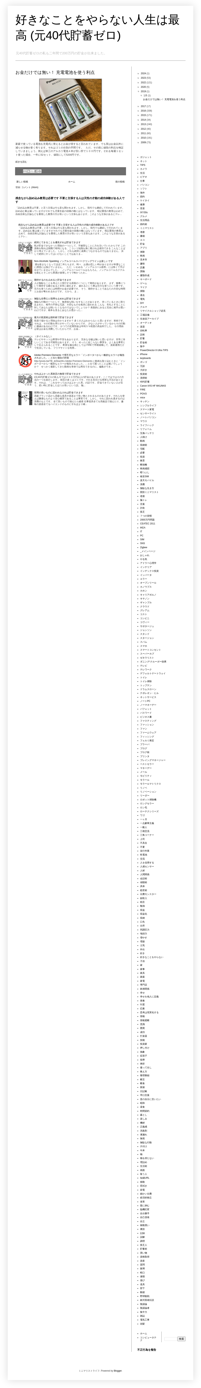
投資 (142, 456)
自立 (142, 1221)
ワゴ (142, 815)
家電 (142, 981)
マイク (143, 287)
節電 (142, 1190)
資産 (142, 1260)
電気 (142, 299)
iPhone (143, 354)
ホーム (71, 181)
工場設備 (144, 315)
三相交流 (144, 831)
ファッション (147, 724)
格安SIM (144, 476)
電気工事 (144, 1319)
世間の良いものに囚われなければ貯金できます (58, 392)
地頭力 (143, 933)
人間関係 (144, 874)
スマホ (143, 646)
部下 (142, 1288)
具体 (142, 886)
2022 (144, 82)
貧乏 (142, 511)
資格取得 (144, 1256)
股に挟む (144, 1205)
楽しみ (143, 1118)
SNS (142, 543)
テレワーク (146, 669)
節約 (142, 196)
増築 (142, 941)
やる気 (143, 559)
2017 (144, 106)
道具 (142, 1284)
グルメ (143, 216)
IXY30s (144, 212)
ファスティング (148, 720)
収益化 (143, 914)
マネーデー (146, 768)
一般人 (143, 827)
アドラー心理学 (148, 563)
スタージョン (147, 638)
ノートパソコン (148, 417)
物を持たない (147, 1158)
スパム (143, 642)
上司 (142, 839)
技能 (142, 1040)
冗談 (142, 366)
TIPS (142, 165)
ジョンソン (146, 630)
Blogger (118, 1370)
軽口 (142, 1272)
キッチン (144, 401)
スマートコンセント (150, 649)
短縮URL (144, 1178)
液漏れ (143, 1134)
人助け (143, 437)
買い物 (143, 1253)
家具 (142, 973)
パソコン (144, 184)
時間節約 (144, 1111)
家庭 (142, 977)
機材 (142, 1122)
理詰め (143, 1162)
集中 (142, 346)
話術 (142, 334)
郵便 (142, 1292)
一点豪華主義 (147, 823)
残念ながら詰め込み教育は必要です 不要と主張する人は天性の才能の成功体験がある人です (66, 224)
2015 (144, 115)
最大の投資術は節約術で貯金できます (54, 317)
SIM (142, 539)
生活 (142, 173)
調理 (142, 1241)
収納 (142, 918)
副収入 (143, 898)
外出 (142, 949)
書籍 (142, 236)
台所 (142, 925)
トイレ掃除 (146, 681)
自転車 (143, 330)
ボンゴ (143, 362)
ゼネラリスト (147, 657)
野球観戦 (144, 1296)
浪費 (142, 484)
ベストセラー (147, 764)
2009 (144, 142)
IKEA (142, 527)
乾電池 (143, 854)
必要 (142, 452)
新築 (142, 1087)
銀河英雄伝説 (147, 1300)
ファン (143, 728)
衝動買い (144, 1225)
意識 (142, 1024)
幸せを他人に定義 (149, 996)
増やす (143, 937)
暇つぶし (144, 472)
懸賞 (142, 1028)
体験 (142, 252)
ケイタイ (144, 200)
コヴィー (144, 622)
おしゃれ (144, 555)
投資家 (143, 1044)
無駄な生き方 (147, 488)
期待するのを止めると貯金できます (52, 280)
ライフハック (147, 425)
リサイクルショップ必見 (153, 310)
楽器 (142, 326)
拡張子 (143, 1055)
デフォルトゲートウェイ (153, 673)
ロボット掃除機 (148, 799)
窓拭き (143, 1185)
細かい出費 (146, 1193)
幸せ (142, 992)
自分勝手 (144, 1213)
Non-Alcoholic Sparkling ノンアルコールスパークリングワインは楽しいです (73, 261)
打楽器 (143, 1036)
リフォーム (146, 429)
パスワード (146, 712)
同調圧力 (144, 929)
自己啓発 (144, 1217)
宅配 (142, 448)
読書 (142, 267)
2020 (144, 87)
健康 (142, 204)
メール (143, 772)
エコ (142, 240)
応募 (142, 1008)
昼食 (142, 1107)
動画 (142, 441)
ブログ (143, 748)
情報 (142, 1016)
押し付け (144, 1047)
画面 (142, 1170)
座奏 (142, 1000)
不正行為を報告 (146, 1349)
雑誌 (142, 1316)
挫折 (142, 1063)
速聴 (142, 1276)
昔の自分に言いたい (150, 1099)
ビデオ (143, 177)
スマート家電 (147, 409)
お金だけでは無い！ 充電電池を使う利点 (55, 72)
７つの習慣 (146, 516)
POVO (143, 393)
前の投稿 (120, 181)
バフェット (146, 709)
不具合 (143, 843)
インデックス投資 (149, 571)
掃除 (142, 291)
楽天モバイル (147, 480)
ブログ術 (144, 752)
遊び (142, 1280)
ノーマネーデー (148, 705)
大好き (143, 370)
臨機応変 (144, 1209)
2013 (144, 124)
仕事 (142, 181)
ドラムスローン (148, 689)
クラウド (144, 606)
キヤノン (144, 598)
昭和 (142, 1103)
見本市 (143, 259)
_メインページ (147, 551)
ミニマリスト (147, 228)
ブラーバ (144, 744)
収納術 (143, 445)
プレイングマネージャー (153, 760)
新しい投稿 (22, 181)
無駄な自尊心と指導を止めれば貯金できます (57, 298)
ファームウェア (148, 732)
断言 (142, 1079)
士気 (142, 945)
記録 (142, 1233)
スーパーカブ (147, 653)
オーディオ (146, 322)
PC (141, 535)
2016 (144, 110)
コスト (143, 614)
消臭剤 (143, 1130)
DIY (142, 303)
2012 (144, 129)
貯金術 (143, 342)
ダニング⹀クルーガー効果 (153, 661)
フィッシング (147, 736)
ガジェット (146, 157)
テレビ (143, 665)
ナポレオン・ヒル (149, 693)
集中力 (143, 1312)
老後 (142, 496)
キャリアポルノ (148, 594)
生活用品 (144, 220)
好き (142, 953)
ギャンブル (146, 602)
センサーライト (148, 413)
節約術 (143, 224)
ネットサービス (148, 697)
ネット (143, 161)
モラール (144, 780)
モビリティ (146, 776)
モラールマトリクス (150, 783)
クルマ (143, 307)
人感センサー (147, 866)
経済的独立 (146, 1197)
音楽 (142, 208)
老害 (142, 1201)
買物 (142, 271)
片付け (143, 1146)
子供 (142, 961)
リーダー (144, 795)
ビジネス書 (146, 717)
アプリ (143, 247)
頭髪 (142, 1323)
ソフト (143, 188)
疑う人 (143, 1174)
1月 (146, 95)
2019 (144, 91)
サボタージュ (147, 626)
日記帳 (143, 1091)
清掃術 (143, 378)
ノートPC (145, 701)
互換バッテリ (147, 433)
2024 (144, 73)
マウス (143, 421)
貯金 (142, 244)
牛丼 (142, 1150)
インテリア (146, 567)
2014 (144, 119)
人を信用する (147, 862)
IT (141, 531)
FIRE (142, 389)
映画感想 (144, 468)
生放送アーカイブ (149, 318)
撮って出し (146, 1067)
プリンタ (144, 756)
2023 (144, 78)
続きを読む (21, 161)
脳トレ (143, 500)
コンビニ (144, 618)
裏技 (142, 1229)
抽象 (142, 1052)
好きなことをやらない (151, 957)
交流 (142, 858)
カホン (143, 590)
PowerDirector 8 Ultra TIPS (154, 350)
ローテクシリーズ (149, 811)
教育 (142, 460)
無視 (142, 1138)
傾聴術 (143, 882)
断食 (142, 1083)
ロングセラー (147, 803)
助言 (142, 902)
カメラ (143, 169)
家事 (142, 969)
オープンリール (148, 582)
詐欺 (142, 508)
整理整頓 (144, 1075)
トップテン (146, 685)
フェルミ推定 (147, 740)
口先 (142, 921)
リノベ (143, 787)
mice (142, 397)
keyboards (145, 358)
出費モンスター (148, 894)
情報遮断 (144, 1020)
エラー (143, 579)
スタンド (144, 634)
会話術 (143, 878)
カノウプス (146, 586)
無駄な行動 (146, 1142)
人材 (142, 870)
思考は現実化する (149, 1012)
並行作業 (144, 851)
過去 (142, 295)
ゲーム (143, 283)
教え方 (143, 1071)
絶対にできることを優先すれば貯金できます (57, 242)
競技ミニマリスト (149, 492)
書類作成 (144, 275)
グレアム (144, 610)
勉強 (142, 906)
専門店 (143, 984)
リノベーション (148, 791)
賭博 (142, 1268)
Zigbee (143, 547)
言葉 (142, 504)
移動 (142, 1182)
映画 (142, 255)
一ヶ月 (143, 819)
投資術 (143, 374)
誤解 (142, 1237)
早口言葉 (144, 1095)
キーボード (146, 279)
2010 (144, 137)
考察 (142, 232)
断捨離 (143, 464)
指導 (142, 1059)
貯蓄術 (143, 1248)
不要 (142, 847)
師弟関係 (144, 989)
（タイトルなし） (43, 336)
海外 (142, 192)
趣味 (142, 263)
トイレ (143, 677)
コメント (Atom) (29, 187)
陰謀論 (143, 1304)
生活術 (143, 1166)
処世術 (143, 890)
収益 (142, 910)
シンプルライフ (148, 405)
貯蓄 (142, 338)
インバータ (146, 575)
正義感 (143, 1126)
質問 (142, 1264)
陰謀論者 (144, 1308)
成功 (142, 1032)
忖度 (142, 1004)
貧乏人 (143, 1245)
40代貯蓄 (145, 381)
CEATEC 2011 (147, 523)
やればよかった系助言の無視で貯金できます (57, 373)
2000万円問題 (147, 519)
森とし (143, 1115)
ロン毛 (143, 807)
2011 (144, 133)
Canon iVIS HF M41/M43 (153, 385)
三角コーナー (147, 835)
